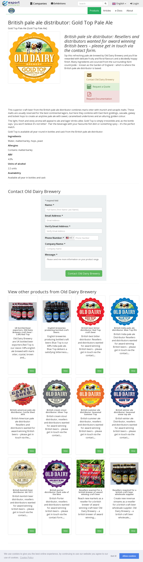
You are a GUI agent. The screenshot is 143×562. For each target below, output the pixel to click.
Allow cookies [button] (129, 556)
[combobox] (70, 238)
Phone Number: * (54, 237)
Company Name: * (55, 243)
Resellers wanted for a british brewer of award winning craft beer (91, 492)
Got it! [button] (113, 556)
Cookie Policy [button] (27, 557)
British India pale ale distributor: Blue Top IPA (124, 329)
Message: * (51, 254)
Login (134, 3)
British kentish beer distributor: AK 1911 (23, 491)
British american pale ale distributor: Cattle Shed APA (22, 412)
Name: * (49, 204)
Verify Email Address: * (57, 226)
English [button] (119, 3)
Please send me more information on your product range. (73, 262)
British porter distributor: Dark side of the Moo (57, 492)
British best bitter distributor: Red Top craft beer (90, 330)
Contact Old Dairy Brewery (84, 273)
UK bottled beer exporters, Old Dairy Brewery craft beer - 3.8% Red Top (23, 331)
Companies (38, 3)
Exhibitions (58, 3)
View (32, 370)
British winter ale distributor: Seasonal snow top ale (124, 412)
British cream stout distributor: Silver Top (57, 411)
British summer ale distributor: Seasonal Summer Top (90, 412)
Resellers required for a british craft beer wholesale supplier (124, 492)
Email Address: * (54, 215)
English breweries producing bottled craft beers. (57, 330)
